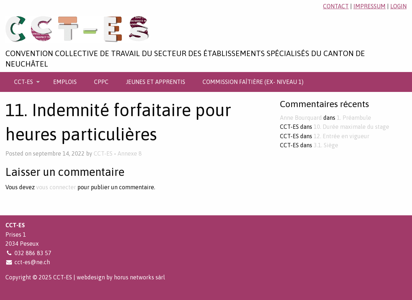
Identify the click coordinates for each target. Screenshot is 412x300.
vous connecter (56, 187)
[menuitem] (24, 82)
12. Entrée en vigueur (341, 136)
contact (336, 6)
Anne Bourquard (301, 117)
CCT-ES (23, 82)
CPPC (101, 82)
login (398, 6)
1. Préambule (354, 117)
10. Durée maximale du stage (351, 126)
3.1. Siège (326, 145)
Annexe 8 (130, 153)
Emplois (65, 82)
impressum (369, 6)
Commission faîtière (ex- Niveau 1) (253, 82)
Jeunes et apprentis (155, 82)
